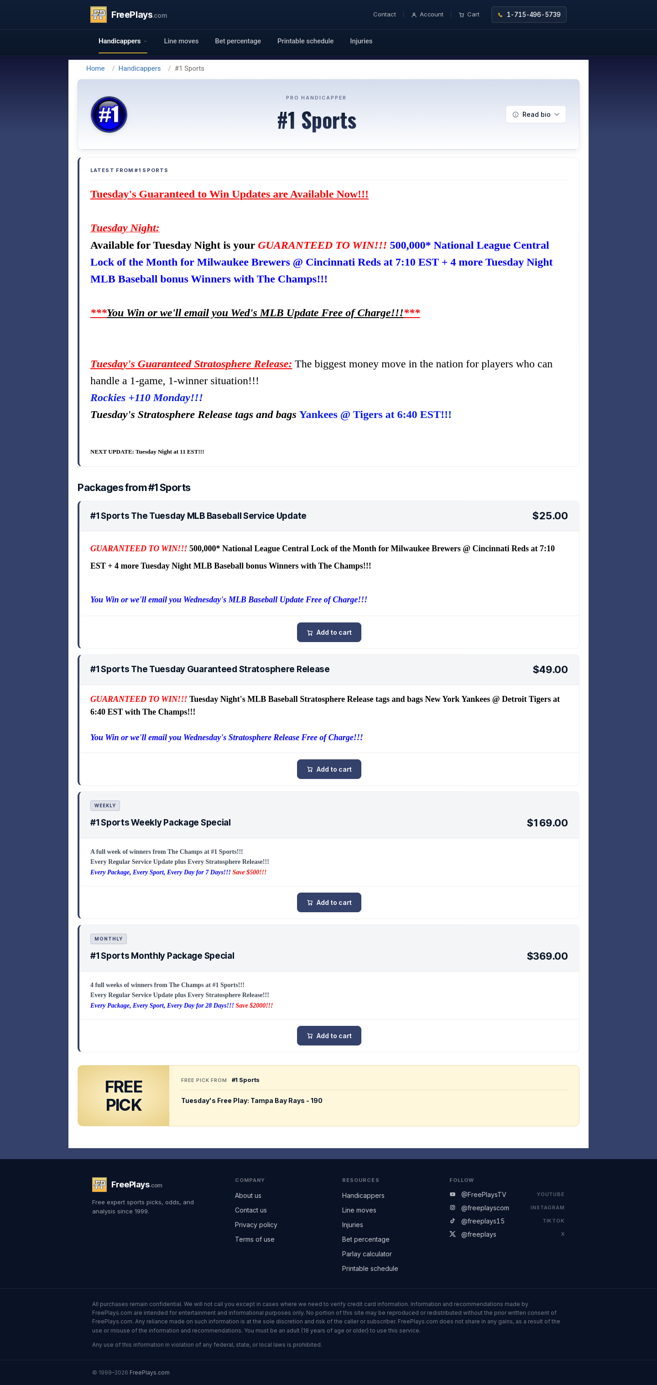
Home (95, 68)
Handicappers (140, 68)
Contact (384, 14)
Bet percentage (238, 41)
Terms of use (255, 1239)
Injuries (361, 41)
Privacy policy (256, 1224)
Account (427, 14)
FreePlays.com (150, 1372)
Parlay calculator (367, 1254)
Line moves (181, 41)
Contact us (251, 1210)
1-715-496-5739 (529, 14)
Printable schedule (305, 41)
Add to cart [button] (334, 632)
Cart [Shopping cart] (469, 14)
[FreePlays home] (128, 14)
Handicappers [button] (123, 41)
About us (248, 1195)
